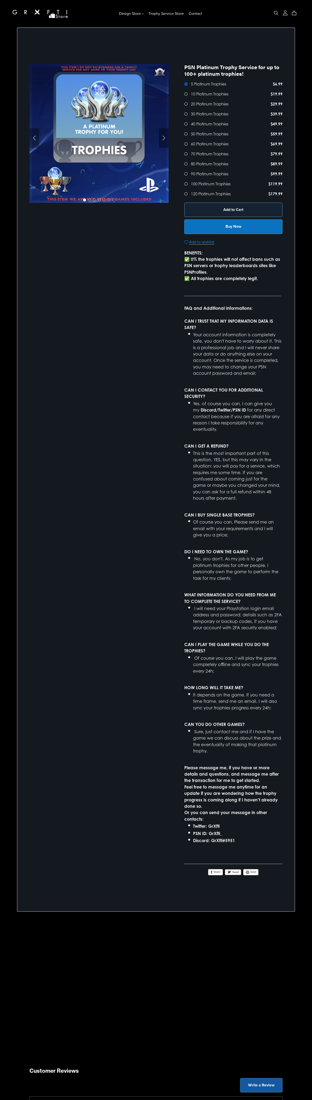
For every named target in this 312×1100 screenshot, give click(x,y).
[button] (34, 138)
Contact (195, 13)
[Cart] (296, 13)
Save (250, 872)
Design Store (131, 13)
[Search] (276, 13)
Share (215, 872)
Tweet (233, 872)
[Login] (285, 12)
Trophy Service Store (166, 13)
